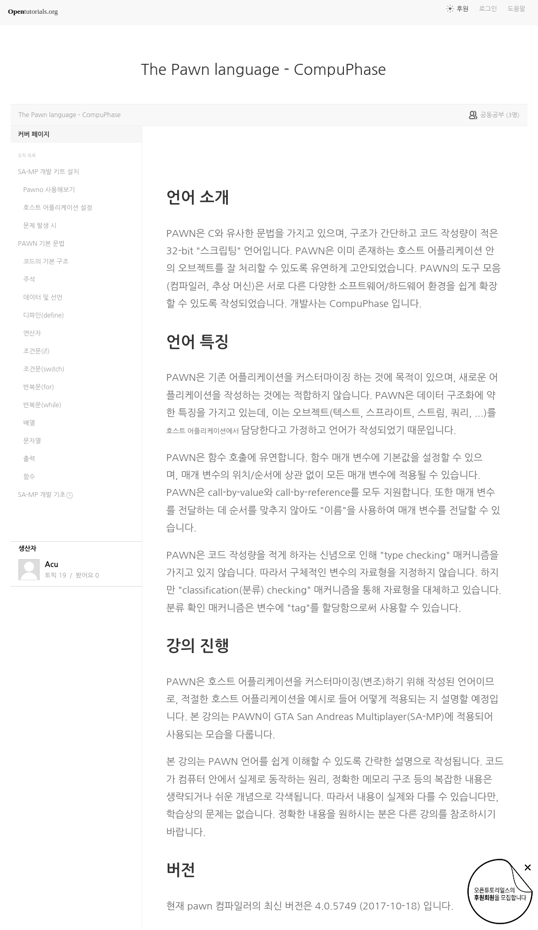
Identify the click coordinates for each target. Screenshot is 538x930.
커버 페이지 (34, 134)
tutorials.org (33, 11)
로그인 (488, 9)
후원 (463, 9)
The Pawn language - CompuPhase (268, 69)
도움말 (516, 9)
